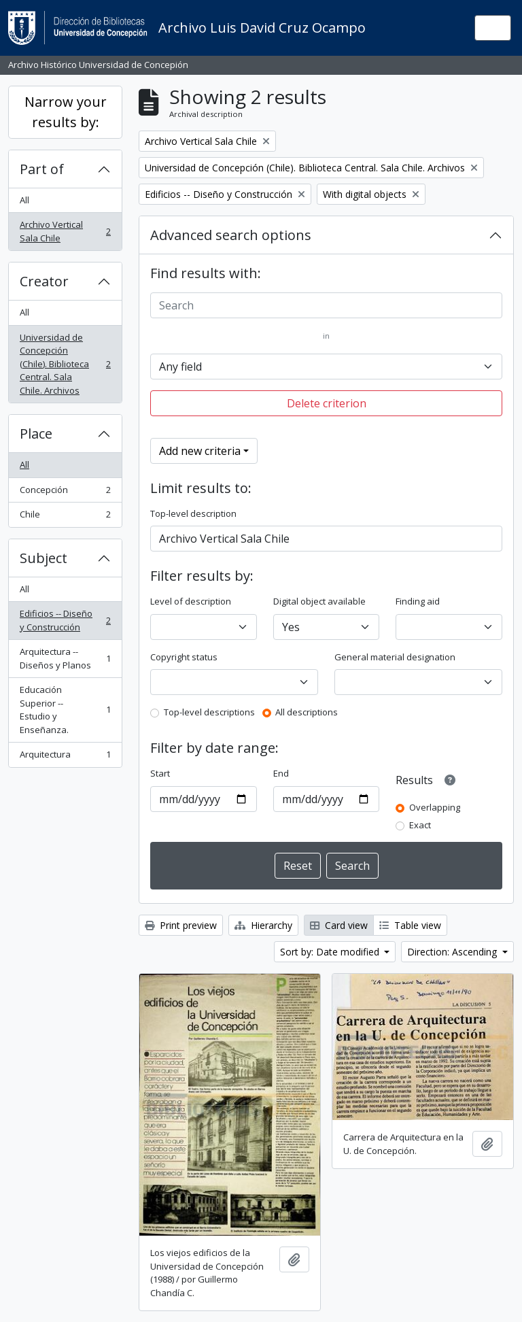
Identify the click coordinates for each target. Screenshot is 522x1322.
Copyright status (184, 657)
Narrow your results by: (65, 111)
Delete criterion (326, 403)
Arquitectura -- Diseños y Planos (65, 658)
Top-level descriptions (209, 712)
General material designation (394, 657)
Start (160, 773)
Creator (44, 281)
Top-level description (193, 513)
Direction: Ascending (453, 951)
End (281, 773)
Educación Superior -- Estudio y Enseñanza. (65, 709)
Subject (43, 558)
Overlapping (434, 807)
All (24, 200)
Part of (42, 169)
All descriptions (306, 712)
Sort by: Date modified (331, 951)
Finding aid (418, 601)
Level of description (190, 601)
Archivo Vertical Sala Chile (65, 231)
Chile (65, 517)
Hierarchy (263, 925)
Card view (339, 925)
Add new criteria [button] (200, 450)
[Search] (326, 305)
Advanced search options (230, 235)
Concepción (65, 493)
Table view (410, 925)
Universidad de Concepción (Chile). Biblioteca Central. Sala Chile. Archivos (65, 363)
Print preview (181, 925)
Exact (420, 825)
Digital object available (319, 601)
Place (36, 433)
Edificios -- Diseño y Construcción (65, 620)
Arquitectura (65, 757)
